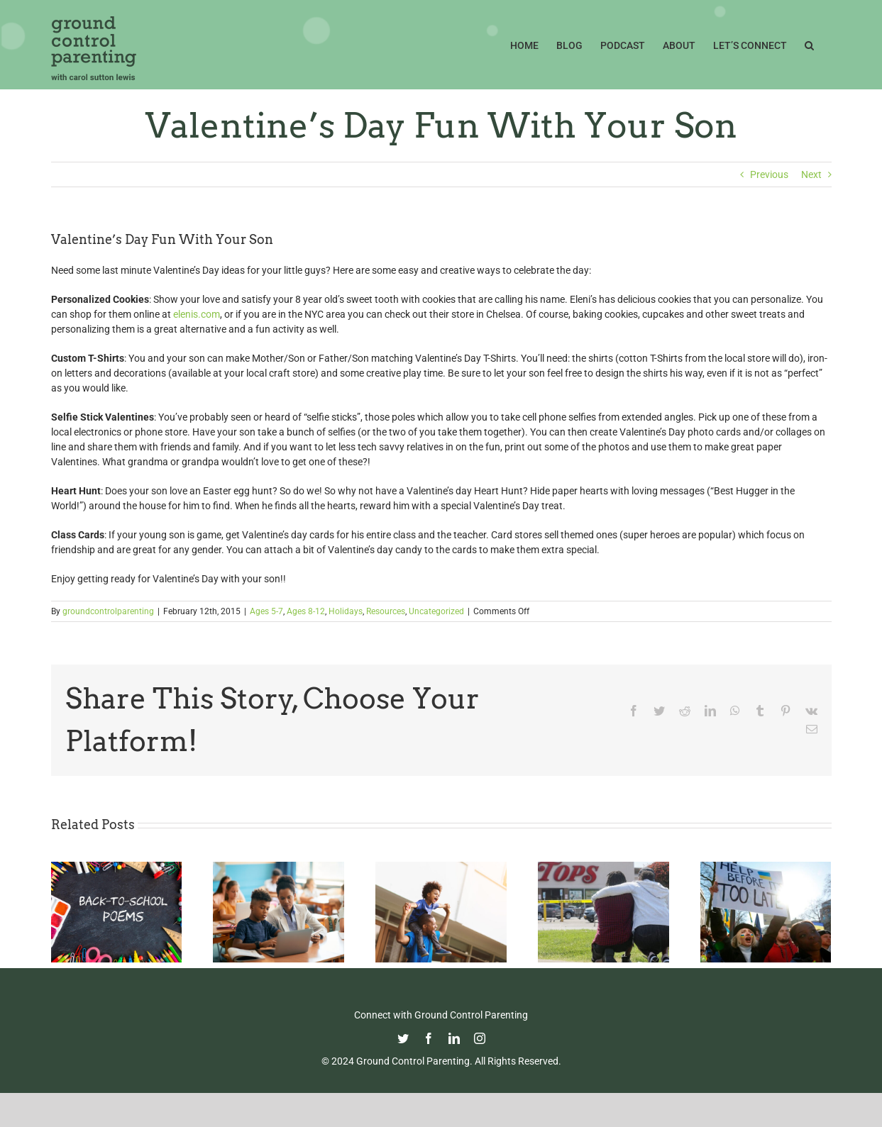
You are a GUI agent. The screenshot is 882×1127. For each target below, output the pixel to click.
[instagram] (479, 1038)
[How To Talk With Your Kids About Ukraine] (766, 867)
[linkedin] (454, 1038)
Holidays (346, 611)
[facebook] (428, 1038)
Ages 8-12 (306, 611)
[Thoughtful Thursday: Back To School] (116, 867)
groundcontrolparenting (108, 611)
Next (811, 174)
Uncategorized (436, 611)
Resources (385, 611)
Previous (769, 174)
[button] (809, 44)
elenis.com (196, 314)
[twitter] (403, 1038)
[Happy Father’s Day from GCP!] (441, 867)
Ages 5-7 (266, 611)
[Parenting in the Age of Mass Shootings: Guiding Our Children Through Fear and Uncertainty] (603, 867)
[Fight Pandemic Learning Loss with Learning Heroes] (278, 867)
